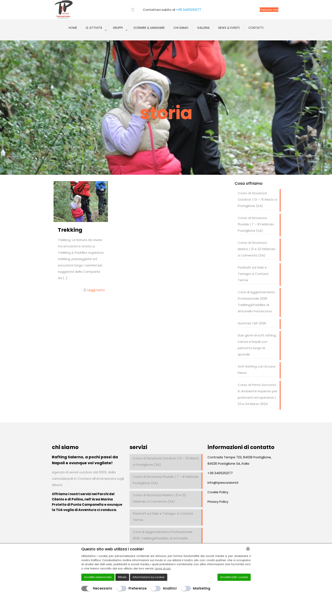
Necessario (102, 588)
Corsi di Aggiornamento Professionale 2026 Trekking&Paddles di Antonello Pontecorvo (256, 301)
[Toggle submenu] (95, 38)
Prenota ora (269, 9)
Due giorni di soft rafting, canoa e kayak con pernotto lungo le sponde (257, 345)
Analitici (170, 588)
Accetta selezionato (98, 577)
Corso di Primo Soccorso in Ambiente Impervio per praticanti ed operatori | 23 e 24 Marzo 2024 (257, 394)
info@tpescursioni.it (223, 482)
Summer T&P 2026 (252, 323)
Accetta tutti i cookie (234, 577)
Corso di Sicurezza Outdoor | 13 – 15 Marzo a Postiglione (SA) (257, 199)
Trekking (70, 230)
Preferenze (138, 588)
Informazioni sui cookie (149, 577)
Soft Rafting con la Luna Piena (256, 369)
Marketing (201, 588)
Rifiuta (122, 577)
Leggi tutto (96, 290)
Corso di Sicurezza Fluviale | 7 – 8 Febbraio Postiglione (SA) (256, 224)
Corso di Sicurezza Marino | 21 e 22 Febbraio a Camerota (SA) (256, 249)
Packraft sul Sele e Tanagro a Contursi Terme (253, 273)
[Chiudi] (248, 549)
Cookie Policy (218, 492)
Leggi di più (163, 568)
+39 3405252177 (188, 9)
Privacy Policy (218, 501)
